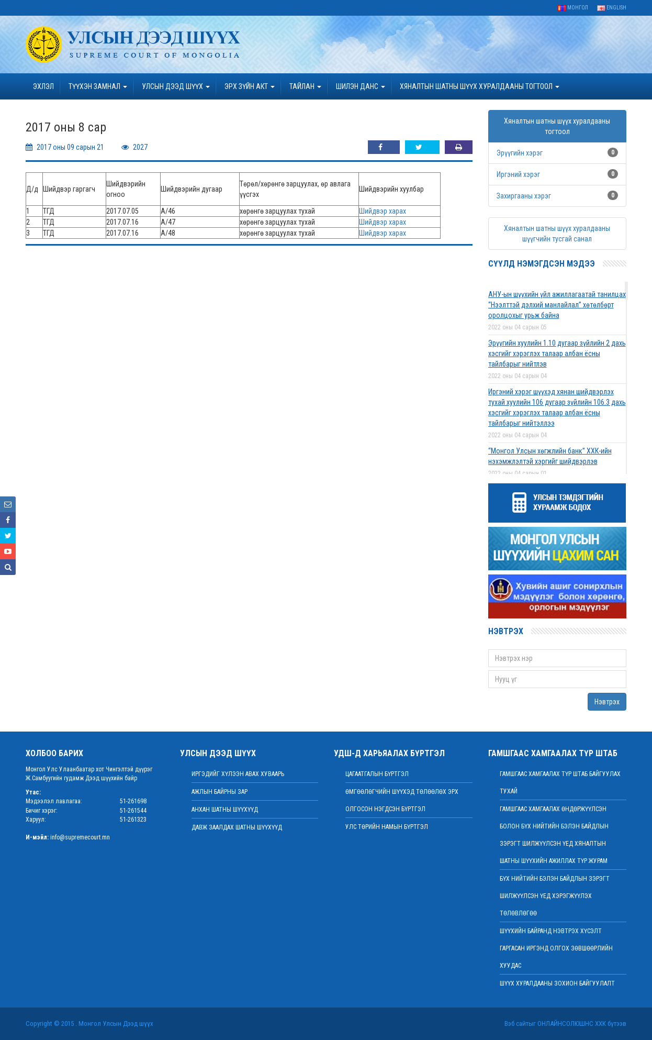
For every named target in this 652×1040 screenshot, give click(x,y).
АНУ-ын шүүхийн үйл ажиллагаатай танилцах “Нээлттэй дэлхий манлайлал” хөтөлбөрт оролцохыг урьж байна (557, 304)
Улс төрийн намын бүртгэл (386, 827)
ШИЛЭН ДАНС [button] (360, 86)
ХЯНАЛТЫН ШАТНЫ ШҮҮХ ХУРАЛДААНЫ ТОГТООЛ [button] (479, 86)
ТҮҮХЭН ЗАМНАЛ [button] (98, 86)
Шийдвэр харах (382, 211)
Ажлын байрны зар (220, 791)
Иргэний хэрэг (518, 174)
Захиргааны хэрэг (524, 196)
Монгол (573, 7)
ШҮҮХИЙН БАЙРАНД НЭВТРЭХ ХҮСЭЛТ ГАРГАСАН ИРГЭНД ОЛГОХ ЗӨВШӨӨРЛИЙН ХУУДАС (556, 948)
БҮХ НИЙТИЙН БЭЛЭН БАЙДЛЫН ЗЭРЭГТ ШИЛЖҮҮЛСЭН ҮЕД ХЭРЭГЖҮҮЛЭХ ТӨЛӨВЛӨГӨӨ (555, 896)
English (611, 7)
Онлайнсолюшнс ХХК (571, 1023)
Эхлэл (43, 86)
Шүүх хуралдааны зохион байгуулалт (557, 983)
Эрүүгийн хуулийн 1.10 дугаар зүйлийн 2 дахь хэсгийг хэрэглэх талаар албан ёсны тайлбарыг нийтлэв (557, 353)
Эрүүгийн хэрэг (520, 153)
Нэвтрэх (607, 702)
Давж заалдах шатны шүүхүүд (237, 827)
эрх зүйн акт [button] (249, 86)
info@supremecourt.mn (80, 837)
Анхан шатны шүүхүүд (225, 809)
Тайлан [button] (305, 86)
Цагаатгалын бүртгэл (377, 774)
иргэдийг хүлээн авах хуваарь (238, 774)
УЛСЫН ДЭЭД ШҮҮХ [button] (176, 86)
